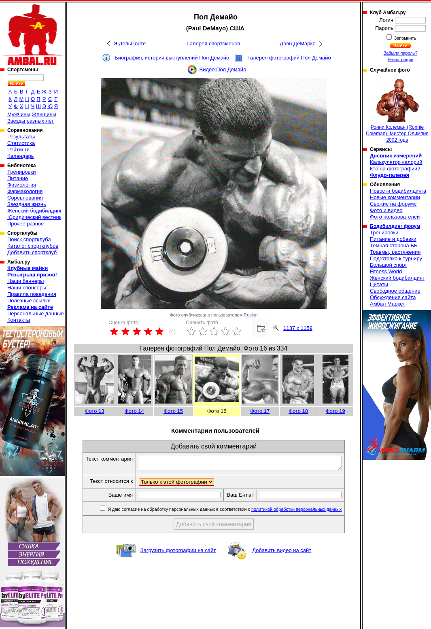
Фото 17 (260, 411)
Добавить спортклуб (32, 252)
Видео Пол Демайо (223, 69)
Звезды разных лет (30, 121)
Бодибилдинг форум (395, 226)
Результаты (21, 137)
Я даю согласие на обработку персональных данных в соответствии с (232, 511)
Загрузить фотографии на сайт (178, 553)
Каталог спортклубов (32, 246)
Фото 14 (134, 411)
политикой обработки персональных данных (305, 511)
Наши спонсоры (26, 288)
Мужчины (18, 114)
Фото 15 (173, 411)
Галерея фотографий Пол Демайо (289, 58)
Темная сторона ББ (394, 245)
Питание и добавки (393, 239)
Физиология (21, 185)
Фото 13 (94, 411)
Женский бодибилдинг (34, 211)
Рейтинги (18, 150)
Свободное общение (395, 291)
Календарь (20, 156)
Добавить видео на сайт (281, 553)
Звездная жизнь (26, 204)
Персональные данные (35, 313)
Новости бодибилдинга (398, 191)
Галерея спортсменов (213, 43)
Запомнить (404, 38)
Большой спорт (388, 265)
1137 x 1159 (297, 328)
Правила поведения (31, 294)
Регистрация (400, 59)
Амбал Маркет (387, 304)
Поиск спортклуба (29, 239)
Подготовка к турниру (396, 258)
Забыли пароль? (401, 53)
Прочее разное (25, 224)
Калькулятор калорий (396, 162)
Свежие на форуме (393, 204)
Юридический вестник (34, 217)
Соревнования (25, 198)
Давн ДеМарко (297, 43)
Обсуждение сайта (393, 297)
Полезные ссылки (29, 301)
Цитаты (379, 284)
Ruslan (250, 314)
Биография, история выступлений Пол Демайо (172, 58)
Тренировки (21, 172)
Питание (17, 178)
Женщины (44, 114)
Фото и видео (386, 210)
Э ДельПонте (130, 43)
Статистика (21, 143)
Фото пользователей (395, 217)
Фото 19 (335, 411)
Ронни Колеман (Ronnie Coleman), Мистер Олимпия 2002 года (397, 110)
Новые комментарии (395, 197)
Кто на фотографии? (395, 169)
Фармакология (24, 191)
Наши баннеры (25, 281)
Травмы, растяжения (395, 252)
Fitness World (386, 271)
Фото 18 (298, 411)
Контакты (18, 320)
